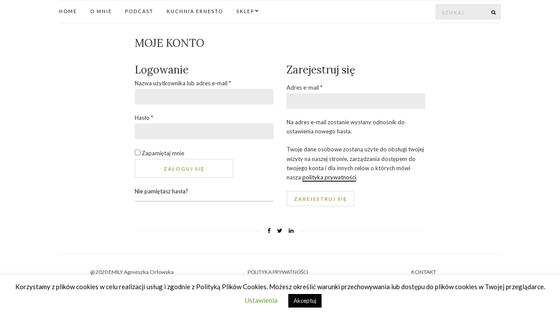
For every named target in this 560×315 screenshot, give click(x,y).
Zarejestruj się (320, 199)
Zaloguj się (184, 169)
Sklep (245, 11)
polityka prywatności (329, 177)
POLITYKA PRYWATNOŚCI (278, 272)
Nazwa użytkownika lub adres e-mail (183, 83)
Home (68, 11)
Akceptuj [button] (305, 300)
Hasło (144, 117)
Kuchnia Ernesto (195, 11)
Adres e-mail (304, 87)
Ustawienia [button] (261, 300)
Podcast (139, 11)
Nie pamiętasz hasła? (161, 191)
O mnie (101, 11)
